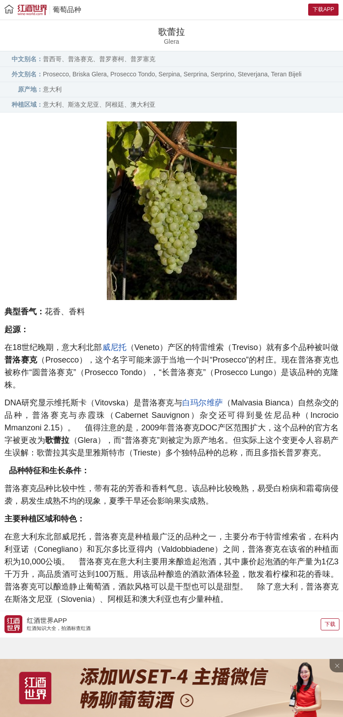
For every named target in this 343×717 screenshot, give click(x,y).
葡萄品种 (67, 9)
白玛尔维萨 (202, 402)
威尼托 (114, 347)
